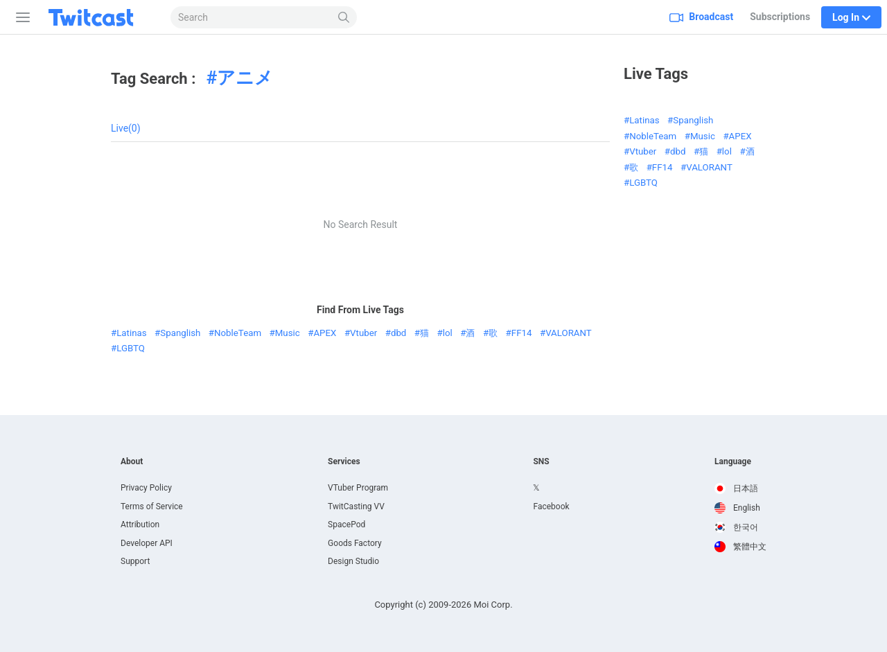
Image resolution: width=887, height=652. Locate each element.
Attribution (140, 524)
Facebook (551, 506)
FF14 (521, 333)
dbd (398, 333)
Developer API (147, 543)
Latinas (131, 333)
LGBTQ (130, 348)
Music (287, 333)
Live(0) (126, 128)
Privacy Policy (146, 488)
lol (448, 333)
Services (344, 461)
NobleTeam (237, 333)
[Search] (344, 17)
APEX (324, 333)
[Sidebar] (20, 17)
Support (135, 561)
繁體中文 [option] (740, 547)
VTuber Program (358, 488)
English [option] (737, 508)
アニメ (245, 77)
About (132, 461)
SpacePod (346, 524)
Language (732, 461)
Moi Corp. (492, 604)
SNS (541, 461)
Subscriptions (780, 16)
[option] (740, 488)
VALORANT (568, 333)
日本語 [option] (736, 488)
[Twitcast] (102, 17)
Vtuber (363, 333)
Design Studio (353, 561)
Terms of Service (152, 506)
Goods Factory (355, 543)
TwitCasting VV (356, 506)
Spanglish (180, 333)
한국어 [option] (736, 527)
